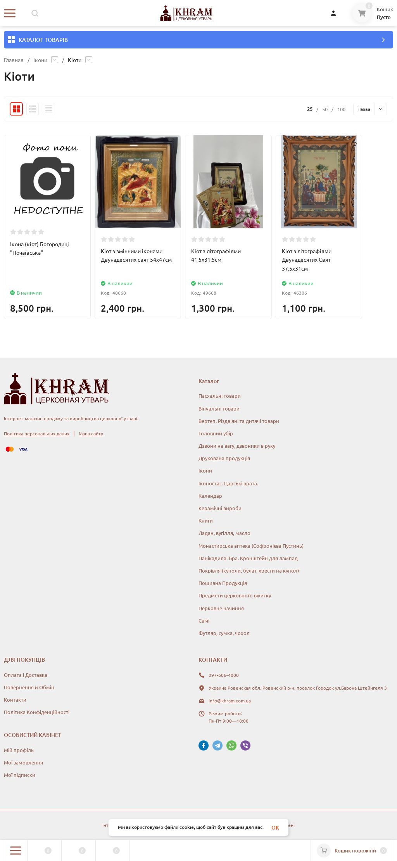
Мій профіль (19, 750)
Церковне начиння (221, 608)
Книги (205, 520)
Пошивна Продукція (222, 583)
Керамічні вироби (220, 508)
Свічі (203, 620)
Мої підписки (19, 774)
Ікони (40, 59)
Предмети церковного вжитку (234, 595)
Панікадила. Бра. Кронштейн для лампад (248, 558)
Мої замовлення (23, 762)
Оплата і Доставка (25, 674)
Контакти (15, 699)
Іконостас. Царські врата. (228, 483)
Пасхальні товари (219, 395)
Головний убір (215, 433)
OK (275, 827)
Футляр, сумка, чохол (224, 633)
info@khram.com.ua (230, 700)
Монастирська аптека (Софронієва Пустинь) (251, 545)
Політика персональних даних (36, 433)
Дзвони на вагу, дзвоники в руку (236, 445)
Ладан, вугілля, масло (224, 533)
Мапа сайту (91, 433)
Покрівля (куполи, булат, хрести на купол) (248, 570)
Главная (14, 59)
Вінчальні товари (219, 408)
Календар (210, 495)
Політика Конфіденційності (36, 712)
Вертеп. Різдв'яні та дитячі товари (238, 421)
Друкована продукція (224, 458)
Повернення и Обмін (29, 687)
